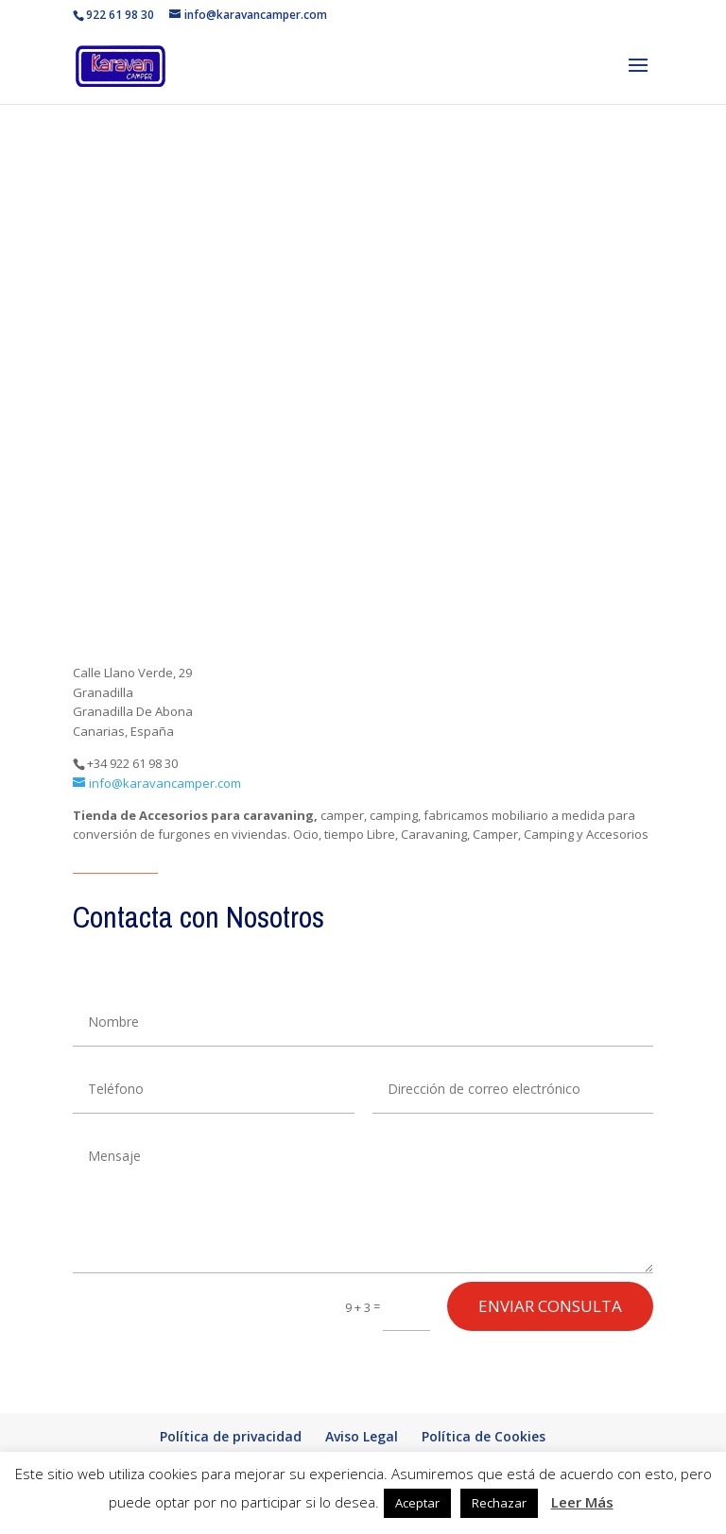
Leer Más (582, 1501)
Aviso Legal (361, 1436)
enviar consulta (550, 1306)
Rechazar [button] (499, 1502)
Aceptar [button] (417, 1502)
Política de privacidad (231, 1436)
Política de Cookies (483, 1436)
